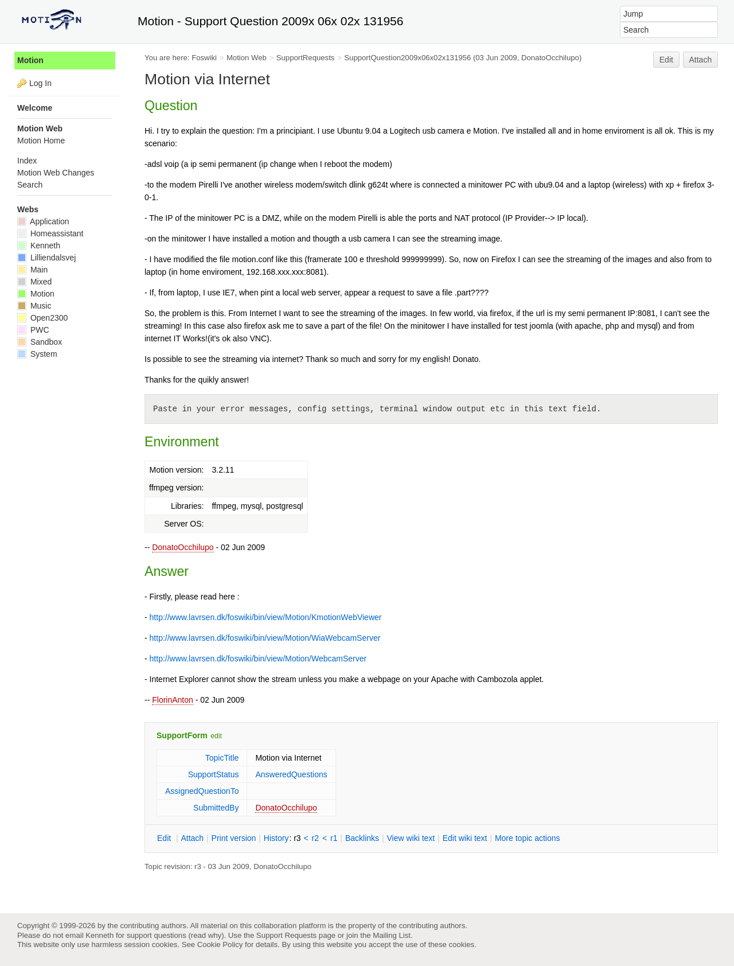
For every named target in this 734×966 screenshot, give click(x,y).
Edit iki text (465, 838)
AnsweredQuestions (291, 774)
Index (27, 160)
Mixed (34, 281)
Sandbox (39, 341)
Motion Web (247, 57)
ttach (192, 838)
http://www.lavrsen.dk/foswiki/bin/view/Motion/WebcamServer (258, 658)
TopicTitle (222, 757)
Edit (666, 59)
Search (29, 184)
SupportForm (182, 735)
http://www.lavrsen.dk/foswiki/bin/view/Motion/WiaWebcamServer (265, 637)
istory (276, 838)
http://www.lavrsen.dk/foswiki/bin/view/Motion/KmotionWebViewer (266, 617)
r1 (333, 838)
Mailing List (392, 935)
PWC (33, 329)
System (37, 354)
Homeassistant (50, 233)
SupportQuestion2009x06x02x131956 (407, 57)
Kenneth (38, 245)
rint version (234, 838)
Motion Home (41, 140)
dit (165, 838)
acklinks (362, 838)
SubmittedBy (216, 807)
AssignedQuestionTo (202, 791)
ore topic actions (527, 838)
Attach (700, 59)
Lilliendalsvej (46, 257)
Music (34, 305)
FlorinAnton (172, 699)
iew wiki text (410, 838)
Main (32, 269)
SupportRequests (305, 57)
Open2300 (42, 317)
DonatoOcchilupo (182, 547)
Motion (30, 60)
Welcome (34, 107)
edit (215, 736)
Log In (40, 83)
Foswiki (204, 57)
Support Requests (286, 935)
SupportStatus (213, 774)
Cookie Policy (220, 944)
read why (206, 935)
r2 (315, 838)
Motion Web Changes (55, 172)
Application (43, 221)
